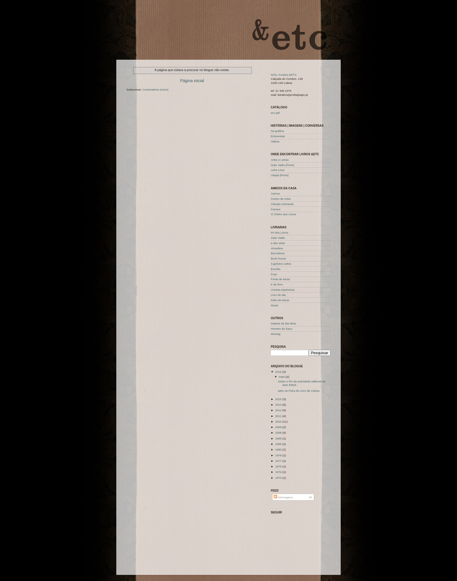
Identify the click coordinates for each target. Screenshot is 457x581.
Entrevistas (278, 136)
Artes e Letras (280, 159)
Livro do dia (278, 294)
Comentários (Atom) (155, 89)
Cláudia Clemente (282, 204)
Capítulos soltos (281, 263)
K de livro (277, 284)
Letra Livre (277, 170)
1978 (278, 455)
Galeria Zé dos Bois (283, 323)
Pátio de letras (280, 300)
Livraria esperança (282, 289)
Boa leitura (277, 253)
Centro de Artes (281, 198)
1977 (278, 460)
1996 (278, 444)
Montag (275, 333)
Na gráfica (277, 131)
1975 (278, 466)
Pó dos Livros (279, 232)
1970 (278, 477)
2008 (278, 432)
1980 (278, 449)
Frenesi (275, 209)
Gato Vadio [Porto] (282, 165)
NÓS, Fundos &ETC (284, 74)
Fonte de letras (280, 279)
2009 (278, 427)
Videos (275, 141)
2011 (278, 416)
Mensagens (283, 497)
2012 (278, 410)
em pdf (275, 112)
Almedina (277, 248)
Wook (274, 305)
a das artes (278, 243)
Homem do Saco (281, 328)
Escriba (275, 269)
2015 (278, 399)
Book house (278, 258)
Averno (275, 193)
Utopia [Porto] (279, 175)
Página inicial (192, 80)
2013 (278, 404)
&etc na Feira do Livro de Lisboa (298, 390)
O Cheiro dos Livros (283, 214)
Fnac (274, 274)
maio (282, 376)
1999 (278, 438)
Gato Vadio (278, 237)
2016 (278, 371)
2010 (278, 421)
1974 (278, 472)
